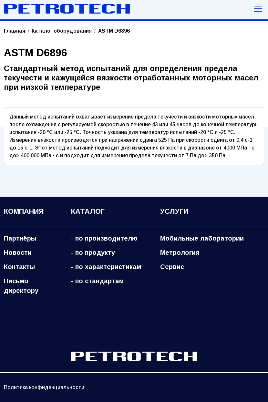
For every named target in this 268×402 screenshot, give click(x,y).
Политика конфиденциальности (44, 387)
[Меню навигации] (258, 9)
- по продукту (93, 252)
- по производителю (104, 238)
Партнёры (20, 238)
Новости (18, 252)
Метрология (180, 252)
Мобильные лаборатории (202, 238)
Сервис (172, 266)
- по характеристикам (106, 266)
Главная (14, 31)
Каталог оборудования (62, 31)
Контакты (19, 266)
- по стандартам (97, 280)
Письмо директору (21, 285)
